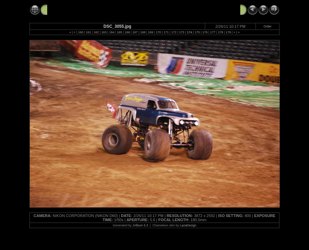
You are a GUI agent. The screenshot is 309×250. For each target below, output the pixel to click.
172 (173, 32)
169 (150, 32)
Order (268, 26)
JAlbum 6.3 (140, 225)
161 (88, 32)
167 (135, 32)
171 (166, 32)
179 (228, 32)
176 (205, 32)
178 (220, 32)
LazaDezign (188, 225)
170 (158, 32)
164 (111, 32)
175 (197, 32)
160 (80, 32)
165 (119, 32)
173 (181, 32)
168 (142, 32)
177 (212, 32)
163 (104, 32)
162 (96, 32)
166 (127, 32)
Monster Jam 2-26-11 (71, 9)
